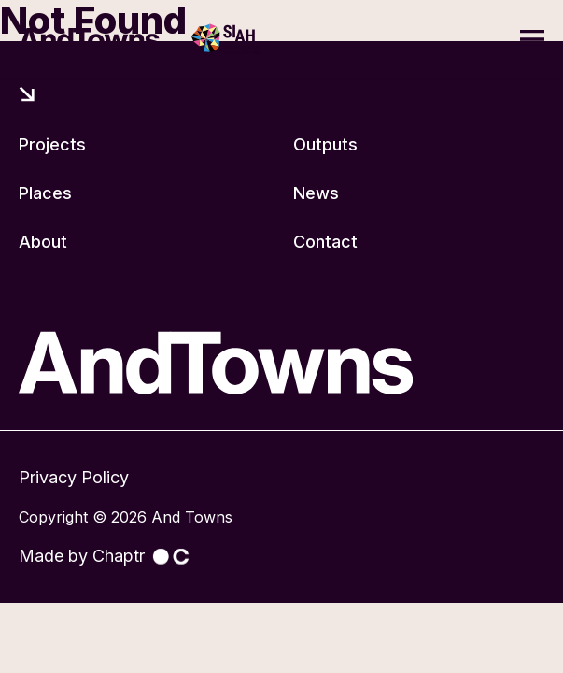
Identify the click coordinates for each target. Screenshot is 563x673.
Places (45, 193)
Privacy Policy (74, 477)
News (316, 193)
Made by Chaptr (104, 556)
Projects (52, 144)
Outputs (325, 144)
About (43, 241)
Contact (325, 241)
